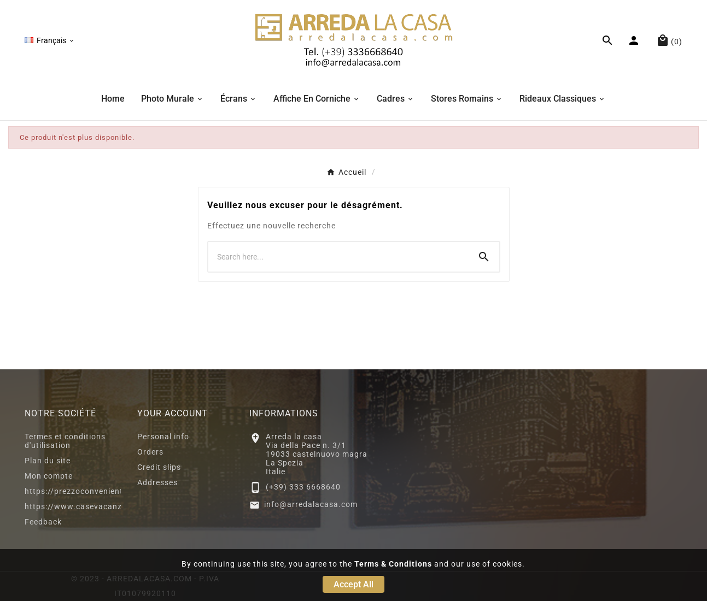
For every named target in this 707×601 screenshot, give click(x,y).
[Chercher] (338, 257)
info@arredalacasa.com (311, 504)
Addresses (157, 482)
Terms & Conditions (393, 563)
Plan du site (48, 460)
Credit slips (159, 467)
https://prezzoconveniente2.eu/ (86, 491)
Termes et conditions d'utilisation (65, 441)
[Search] (483, 256)
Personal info (163, 436)
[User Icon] (635, 40)
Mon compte (49, 476)
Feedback (43, 521)
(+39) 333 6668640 (303, 486)
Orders (150, 451)
